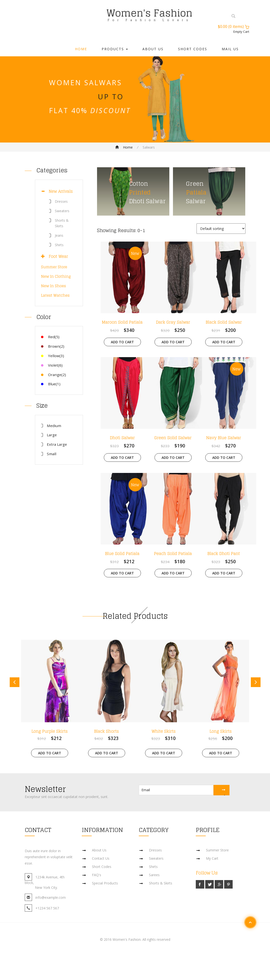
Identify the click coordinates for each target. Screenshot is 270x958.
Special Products (105, 883)
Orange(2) (53, 374)
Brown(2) (52, 346)
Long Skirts (221, 731)
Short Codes (192, 49)
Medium (54, 425)
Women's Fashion (149, 13)
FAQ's (96, 875)
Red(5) (50, 336)
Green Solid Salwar (173, 437)
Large (52, 434)
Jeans (59, 235)
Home (81, 49)
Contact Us (100, 858)
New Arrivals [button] (59, 191)
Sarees (154, 875)
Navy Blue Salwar (223, 437)
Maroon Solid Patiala (122, 322)
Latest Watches (55, 295)
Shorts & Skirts (160, 883)
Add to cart (122, 342)
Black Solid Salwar (224, 322)
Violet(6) (52, 365)
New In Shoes (53, 286)
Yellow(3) (52, 355)
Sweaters (62, 211)
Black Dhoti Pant (223, 553)
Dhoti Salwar (122, 437)
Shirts (59, 245)
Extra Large (57, 444)
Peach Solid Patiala (173, 553)
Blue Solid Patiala (122, 553)
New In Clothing (56, 276)
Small (51, 453)
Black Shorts (106, 731)
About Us (153, 49)
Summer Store (54, 267)
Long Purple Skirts (50, 731)
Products (115, 49)
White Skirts (164, 731)
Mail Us (230, 49)
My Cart (212, 858)
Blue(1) (50, 383)
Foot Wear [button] (56, 256)
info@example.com (50, 897)
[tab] (59, 191)
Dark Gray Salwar (173, 322)
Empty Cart (241, 31)
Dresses (61, 201)
